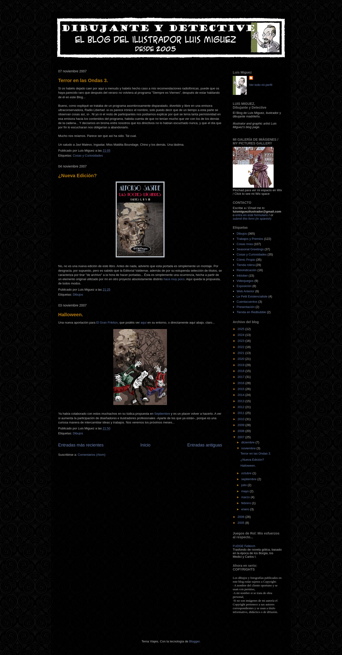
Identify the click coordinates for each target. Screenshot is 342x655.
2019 (241, 365)
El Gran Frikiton (107, 322)
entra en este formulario (251, 215)
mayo (245, 491)
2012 (241, 407)
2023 (241, 341)
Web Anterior (245, 291)
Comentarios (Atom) (91, 454)
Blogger (194, 641)
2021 (241, 353)
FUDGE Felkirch (244, 546)
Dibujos (78, 294)
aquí (144, 322)
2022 (241, 347)
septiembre (249, 479)
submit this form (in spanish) (252, 218)
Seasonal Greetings (250, 249)
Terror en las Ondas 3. (83, 80)
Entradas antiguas (204, 445)
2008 (241, 431)
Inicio (145, 445)
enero (245, 509)
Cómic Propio (246, 259)
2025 (241, 329)
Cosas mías (245, 244)
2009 (241, 425)
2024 (241, 335)
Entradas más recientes (81, 445)
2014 (241, 395)
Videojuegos (245, 281)
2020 (241, 359)
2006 (241, 517)
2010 (241, 419)
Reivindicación (246, 270)
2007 (241, 437)
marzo (246, 497)
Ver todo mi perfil (260, 85)
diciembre (248, 442)
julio (244, 485)
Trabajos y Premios (250, 239)
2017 (241, 377)
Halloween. (70, 314)
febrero (246, 503)
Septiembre (162, 413)
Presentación (246, 307)
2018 (241, 371)
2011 (241, 413)
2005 (241, 523)
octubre (246, 473)
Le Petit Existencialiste (252, 296)
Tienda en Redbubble (251, 312)
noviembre (248, 448)
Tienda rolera (246, 265)
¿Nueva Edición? (77, 175)
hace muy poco (174, 279)
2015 (241, 389)
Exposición (244, 286)
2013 (241, 401)
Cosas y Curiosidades (88, 155)
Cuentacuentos (247, 301)
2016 (241, 383)
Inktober (242, 275)
